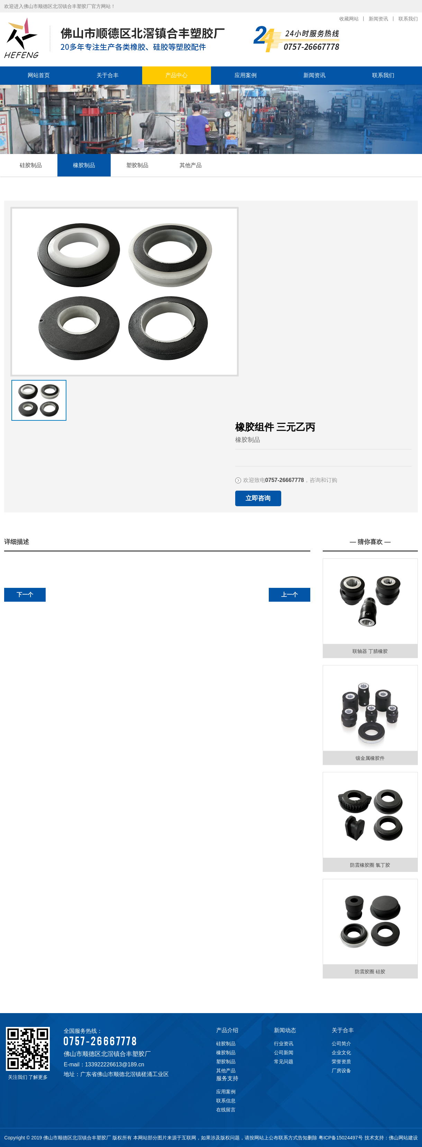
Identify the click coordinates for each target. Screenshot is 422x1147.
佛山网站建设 (403, 1137)
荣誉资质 (341, 1061)
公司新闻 (283, 1052)
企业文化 (341, 1052)
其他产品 (191, 165)
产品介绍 (227, 1030)
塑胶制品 (137, 165)
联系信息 (226, 1100)
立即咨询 (258, 498)
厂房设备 (341, 1070)
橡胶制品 (84, 165)
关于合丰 (108, 75)
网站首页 (39, 75)
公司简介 (341, 1043)
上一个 (289, 595)
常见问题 (283, 1061)
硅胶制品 (31, 165)
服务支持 (227, 1078)
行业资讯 (283, 1043)
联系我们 (408, 18)
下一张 (13, 393)
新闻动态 (285, 1030)
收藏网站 (349, 18)
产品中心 (176, 75)
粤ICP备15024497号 (341, 1137)
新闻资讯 (378, 18)
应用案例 (246, 75)
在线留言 (226, 1109)
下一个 (25, 595)
